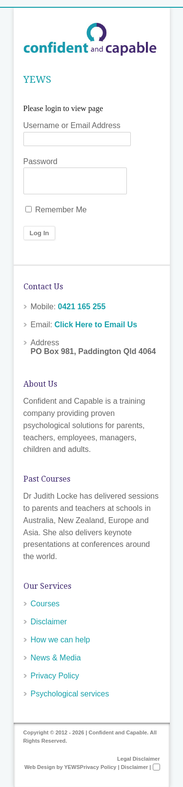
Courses (45, 604)
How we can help (60, 640)
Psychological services (70, 694)
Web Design (39, 767)
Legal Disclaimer (138, 759)
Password (40, 161)
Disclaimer (49, 622)
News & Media (56, 658)
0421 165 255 (82, 306)
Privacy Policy (55, 676)
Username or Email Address (72, 125)
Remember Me (56, 210)
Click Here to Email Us (95, 324)
